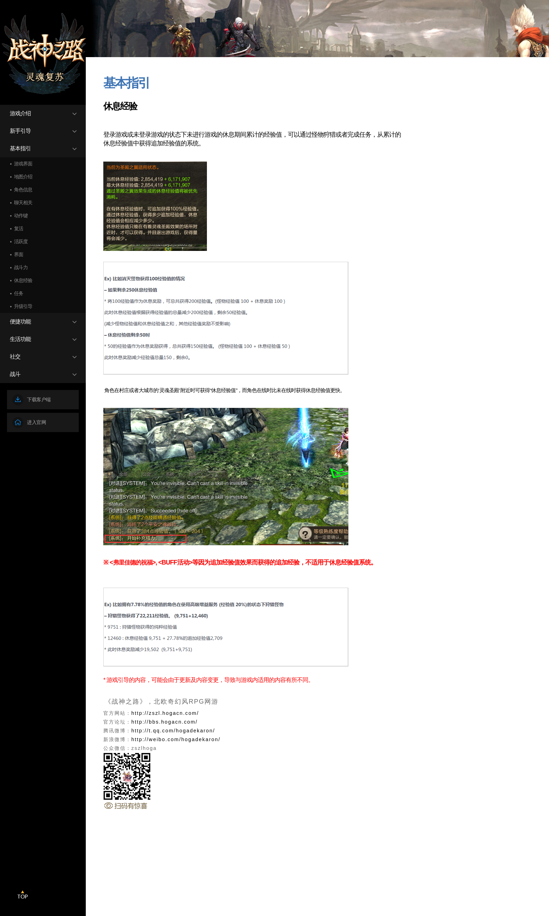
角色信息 (23, 189)
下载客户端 (31, 399)
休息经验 (23, 280)
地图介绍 (23, 176)
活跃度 (21, 241)
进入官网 (29, 422)
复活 (18, 228)
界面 (18, 254)
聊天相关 (23, 202)
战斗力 (21, 267)
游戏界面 (23, 163)
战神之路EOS (43, 55)
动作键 (21, 215)
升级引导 (23, 306)
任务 (18, 293)
